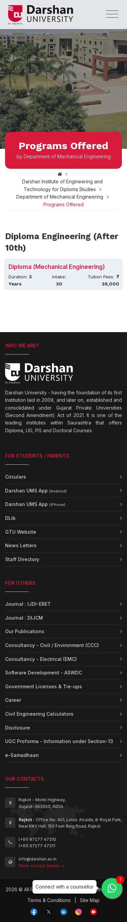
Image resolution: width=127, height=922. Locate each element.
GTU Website (20, 532)
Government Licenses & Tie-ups (43, 686)
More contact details (41, 865)
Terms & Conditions (49, 900)
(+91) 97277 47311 (37, 845)
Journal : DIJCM (24, 618)
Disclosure (17, 728)
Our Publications (24, 631)
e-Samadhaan (22, 755)
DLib (10, 518)
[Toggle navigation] (112, 14)
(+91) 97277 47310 (37, 839)
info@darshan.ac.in (38, 858)
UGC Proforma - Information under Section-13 (59, 741)
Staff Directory (22, 559)
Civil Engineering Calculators (39, 714)
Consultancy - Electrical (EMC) (41, 659)
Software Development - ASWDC (43, 672)
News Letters (21, 545)
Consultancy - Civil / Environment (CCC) (52, 645)
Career (13, 700)
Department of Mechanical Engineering (59, 197)
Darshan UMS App (36, 490)
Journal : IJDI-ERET (28, 604)
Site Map (90, 900)
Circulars (15, 477)
